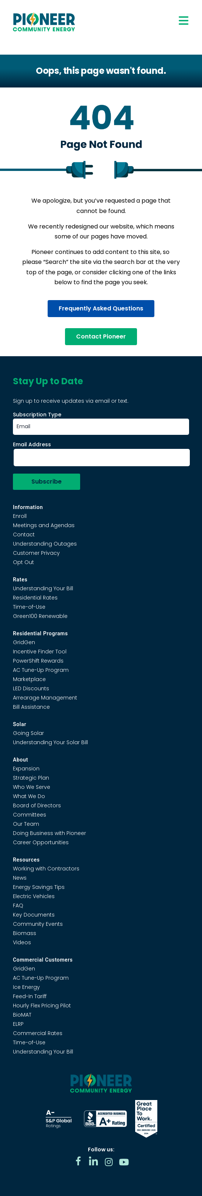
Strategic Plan (31, 777)
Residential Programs (40, 633)
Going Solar (28, 733)
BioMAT (22, 1014)
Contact (24, 534)
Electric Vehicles (34, 896)
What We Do (29, 796)
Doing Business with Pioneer (49, 833)
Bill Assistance (31, 707)
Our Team (26, 824)
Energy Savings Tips (39, 887)
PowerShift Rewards (38, 660)
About (20, 760)
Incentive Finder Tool (39, 651)
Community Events (38, 924)
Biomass (24, 933)
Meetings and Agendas (44, 525)
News (20, 877)
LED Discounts (31, 688)
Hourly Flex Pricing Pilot (42, 1005)
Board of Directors (37, 805)
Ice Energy (26, 987)
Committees (29, 814)
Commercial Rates (37, 1033)
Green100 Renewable (40, 616)
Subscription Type (37, 414)
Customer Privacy (36, 553)
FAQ (18, 905)
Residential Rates (35, 597)
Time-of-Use (29, 607)
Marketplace (29, 679)
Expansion (26, 768)
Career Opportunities (41, 842)
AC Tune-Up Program (41, 670)
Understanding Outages (45, 543)
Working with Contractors (46, 868)
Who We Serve (31, 787)
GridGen (24, 642)
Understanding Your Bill (43, 588)
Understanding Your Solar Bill (50, 742)
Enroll (20, 516)
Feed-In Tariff (30, 996)
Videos (22, 942)
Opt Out (23, 562)
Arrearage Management (45, 697)
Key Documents (34, 914)
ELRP (18, 1024)
